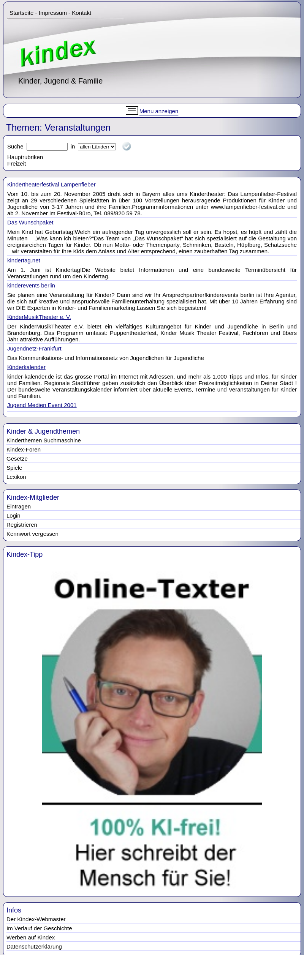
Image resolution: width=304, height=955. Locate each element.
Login (13, 515)
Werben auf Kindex (30, 937)
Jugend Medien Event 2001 (42, 405)
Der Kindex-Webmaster (36, 919)
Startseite (21, 12)
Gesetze (17, 458)
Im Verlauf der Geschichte (39, 928)
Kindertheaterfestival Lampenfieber (51, 184)
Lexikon (16, 477)
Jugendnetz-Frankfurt (34, 348)
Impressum (53, 12)
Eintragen (18, 506)
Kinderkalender (26, 367)
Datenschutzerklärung (34, 946)
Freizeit (16, 163)
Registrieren (21, 524)
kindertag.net (23, 260)
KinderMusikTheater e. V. (39, 317)
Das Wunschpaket (30, 222)
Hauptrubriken (25, 157)
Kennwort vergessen (32, 533)
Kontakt (81, 12)
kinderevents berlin (31, 285)
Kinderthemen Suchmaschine (43, 440)
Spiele (14, 467)
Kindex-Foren (23, 449)
